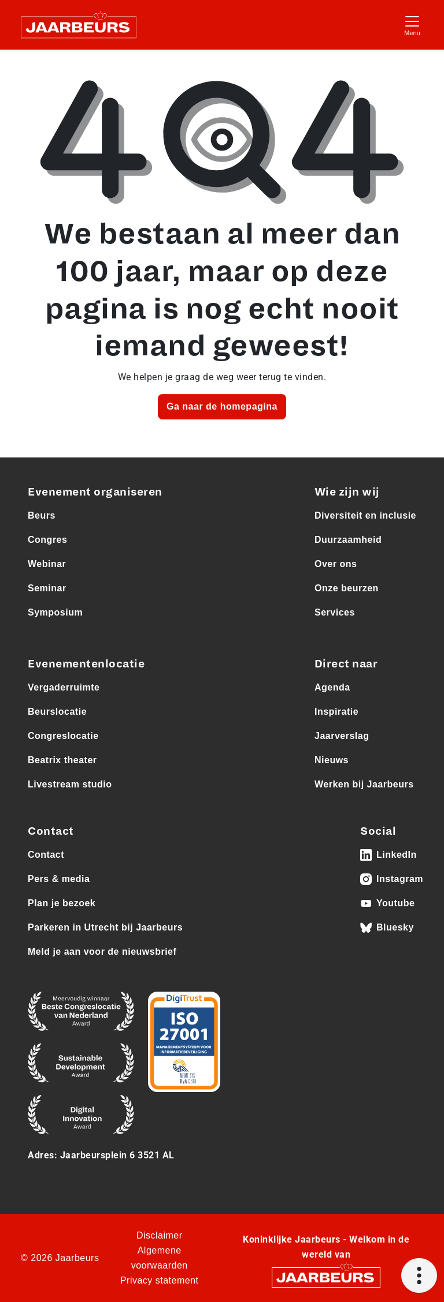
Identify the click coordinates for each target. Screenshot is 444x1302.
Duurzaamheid (348, 540)
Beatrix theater (62, 760)
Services (334, 612)
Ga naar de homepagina (222, 406)
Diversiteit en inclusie (365, 515)
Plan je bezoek (61, 903)
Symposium (55, 612)
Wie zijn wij (347, 492)
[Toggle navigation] (412, 24)
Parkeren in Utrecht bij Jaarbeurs (105, 927)
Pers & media (59, 879)
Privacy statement (159, 1280)
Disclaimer (159, 1235)
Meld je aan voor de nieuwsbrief (102, 951)
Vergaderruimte (63, 687)
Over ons (335, 564)
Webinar (47, 564)
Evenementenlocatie (86, 664)
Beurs (42, 515)
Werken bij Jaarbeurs (364, 784)
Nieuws (331, 760)
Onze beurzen (346, 588)
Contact (46, 855)
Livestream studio (70, 784)
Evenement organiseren (95, 492)
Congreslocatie (63, 736)
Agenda (332, 687)
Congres (47, 540)
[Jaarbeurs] (326, 1276)
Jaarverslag (341, 736)
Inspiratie (336, 711)
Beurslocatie (57, 711)
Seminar (47, 588)
